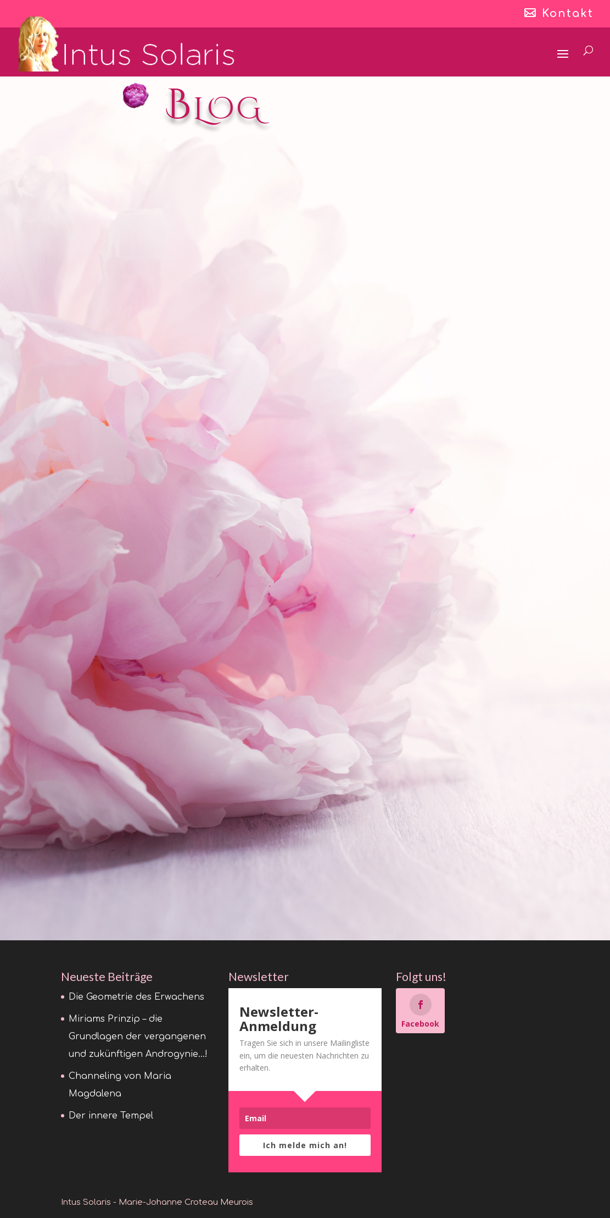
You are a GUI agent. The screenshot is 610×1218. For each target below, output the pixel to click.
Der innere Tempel (127, 618)
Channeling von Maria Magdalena (471, 273)
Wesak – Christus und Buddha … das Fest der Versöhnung (304, 701)
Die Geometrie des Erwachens (127, 273)
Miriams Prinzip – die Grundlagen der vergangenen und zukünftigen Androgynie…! (302, 295)
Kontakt (568, 14)
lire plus (89, 465)
